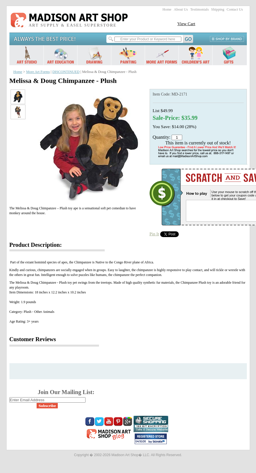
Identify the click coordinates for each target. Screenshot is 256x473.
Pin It (154, 233)
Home (166, 9)
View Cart (186, 23)
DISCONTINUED (66, 72)
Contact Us (235, 9)
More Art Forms (38, 72)
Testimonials (199, 9)
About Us (181, 9)
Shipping (217, 9)
